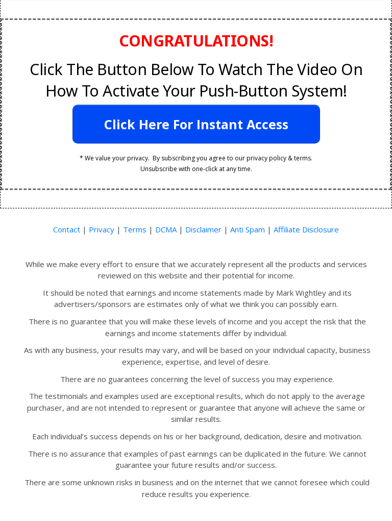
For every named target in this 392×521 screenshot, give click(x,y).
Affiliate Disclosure (306, 229)
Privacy (101, 229)
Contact (66, 229)
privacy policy (266, 158)
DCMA (165, 229)
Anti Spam (247, 229)
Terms (134, 229)
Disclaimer (203, 229)
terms (302, 158)
